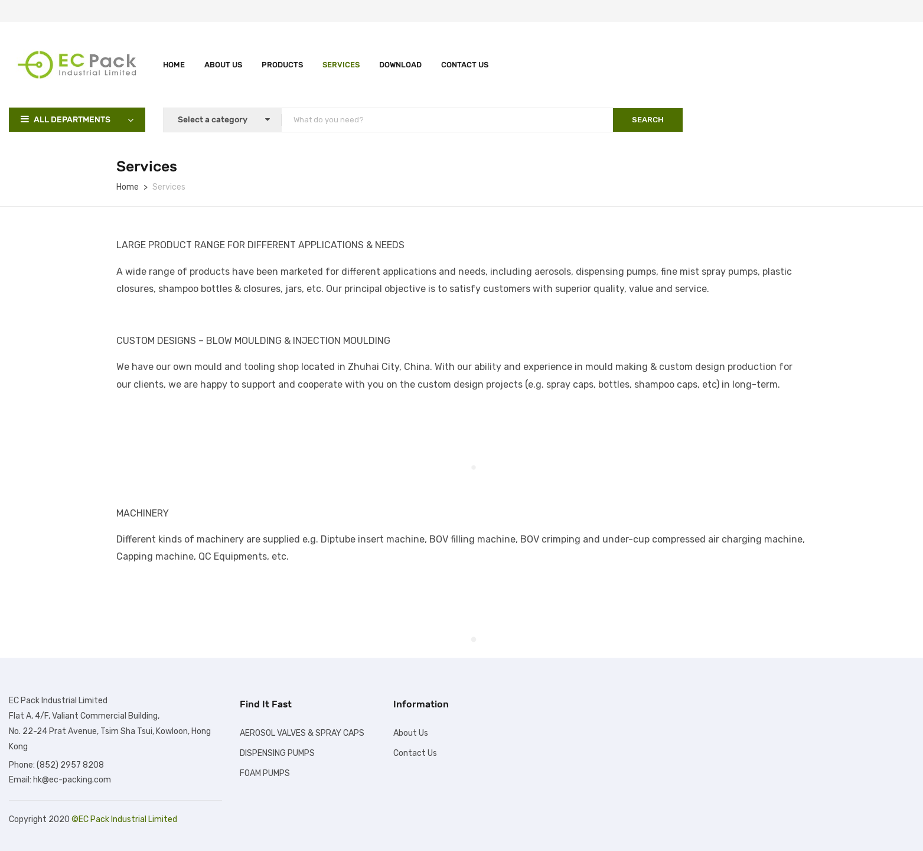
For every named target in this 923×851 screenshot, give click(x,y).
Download (400, 64)
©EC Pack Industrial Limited (124, 819)
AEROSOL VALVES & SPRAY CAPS (302, 733)
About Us (223, 64)
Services (341, 64)
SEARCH (648, 119)
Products (282, 64)
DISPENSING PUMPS (277, 753)
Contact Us (464, 64)
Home (174, 64)
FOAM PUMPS (265, 773)
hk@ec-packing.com (72, 780)
